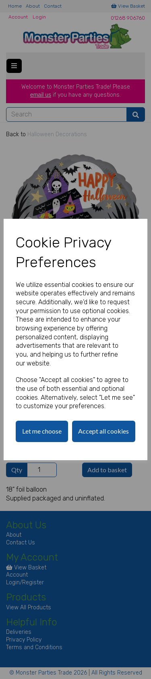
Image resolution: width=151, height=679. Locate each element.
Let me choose (42, 431)
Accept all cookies (103, 431)
